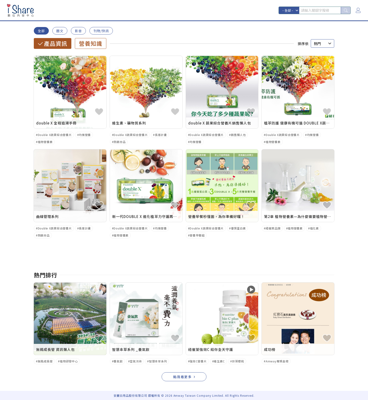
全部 (41, 30)
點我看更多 (182, 376)
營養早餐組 (197, 235)
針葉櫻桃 (238, 361)
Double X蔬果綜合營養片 (55, 135)
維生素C (219, 361)
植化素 (314, 228)
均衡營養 (85, 135)
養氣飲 (118, 361)
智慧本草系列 (158, 361)
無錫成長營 (45, 361)
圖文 (59, 30)
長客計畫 (161, 135)
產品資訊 (55, 43)
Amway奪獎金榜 (277, 361)
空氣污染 (136, 361)
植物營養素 (45, 142)
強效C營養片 (198, 361)
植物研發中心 (69, 361)
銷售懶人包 (238, 135)
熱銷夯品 (120, 142)
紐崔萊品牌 (273, 228)
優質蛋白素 (238, 228)
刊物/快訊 (101, 30)
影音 (78, 30)
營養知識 (90, 43)
